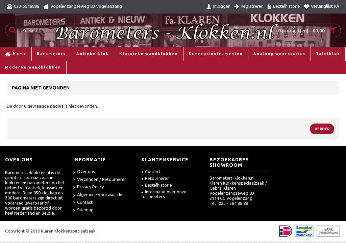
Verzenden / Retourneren (100, 180)
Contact (83, 203)
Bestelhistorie (157, 185)
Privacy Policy (88, 187)
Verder (322, 129)
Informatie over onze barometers (164, 194)
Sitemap (83, 210)
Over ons (84, 172)
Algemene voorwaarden (99, 195)
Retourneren (156, 178)
